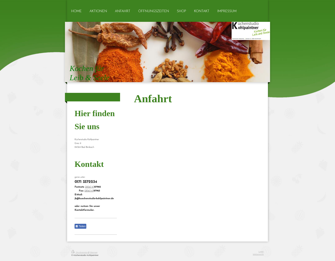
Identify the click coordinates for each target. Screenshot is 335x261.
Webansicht (258, 254)
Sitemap (93, 252)
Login (261, 251)
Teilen (80, 226)
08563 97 (89, 187)
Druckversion (80, 252)
